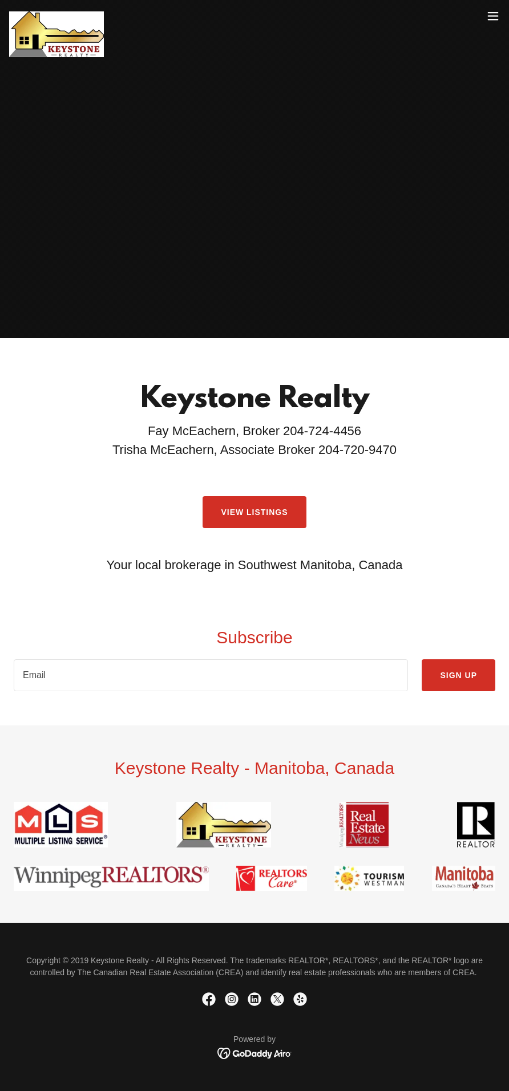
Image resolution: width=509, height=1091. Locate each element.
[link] (56, 16)
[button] (493, 16)
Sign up (458, 675)
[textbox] (211, 675)
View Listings (254, 512)
